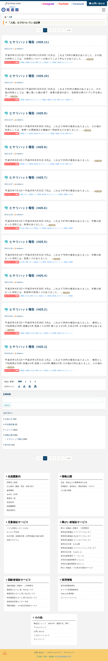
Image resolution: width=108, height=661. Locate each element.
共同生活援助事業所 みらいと (72, 564)
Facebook (77, 4)
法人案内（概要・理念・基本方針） (21, 486)
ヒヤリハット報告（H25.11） (30, 42)
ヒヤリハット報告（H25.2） (29, 309)
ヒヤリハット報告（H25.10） (30, 76)
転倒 (59, 62)
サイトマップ (39, 639)
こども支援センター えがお (17, 528)
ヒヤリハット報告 (12, 62)
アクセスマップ (40, 627)
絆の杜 (8, 445)
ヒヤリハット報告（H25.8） (29, 147)
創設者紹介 (11, 510)
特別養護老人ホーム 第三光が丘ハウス (22, 598)
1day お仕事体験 (67, 594)
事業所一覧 (11, 498)
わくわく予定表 (13, 532)
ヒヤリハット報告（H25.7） (29, 177)
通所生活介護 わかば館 (70, 544)
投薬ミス (48, 62)
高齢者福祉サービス (19, 579)
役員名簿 (10, 502)
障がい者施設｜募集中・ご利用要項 (75, 528)
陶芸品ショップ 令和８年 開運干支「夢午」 (52, 623)
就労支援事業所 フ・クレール (72, 556)
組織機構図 (11, 506)
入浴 (33, 62)
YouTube (63, 4)
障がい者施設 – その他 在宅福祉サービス (77, 568)
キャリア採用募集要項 (69, 590)
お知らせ (9, 419)
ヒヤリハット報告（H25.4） (29, 275)
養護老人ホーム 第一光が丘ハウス (20, 590)
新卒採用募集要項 (68, 586)
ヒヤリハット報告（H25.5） (29, 241)
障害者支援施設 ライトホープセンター (76, 540)
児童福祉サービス (18, 522)
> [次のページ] (63, 30)
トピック (9, 430)
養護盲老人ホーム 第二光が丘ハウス (21, 594)
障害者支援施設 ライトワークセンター (76, 532)
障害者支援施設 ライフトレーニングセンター (78, 548)
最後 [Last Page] (69, 30)
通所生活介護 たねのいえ (71, 552)
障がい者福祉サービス (74, 522)
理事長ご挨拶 (12, 482)
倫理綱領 (10, 490)
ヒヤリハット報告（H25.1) (28, 346)
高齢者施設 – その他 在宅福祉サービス (22, 606)
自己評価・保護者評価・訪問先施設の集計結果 (25, 536)
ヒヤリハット (68, 62)
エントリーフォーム (69, 598)
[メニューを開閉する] (103, 9)
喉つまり (39, 62)
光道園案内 (14, 476)
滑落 (54, 62)
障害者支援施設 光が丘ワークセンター (76, 536)
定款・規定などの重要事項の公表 (74, 482)
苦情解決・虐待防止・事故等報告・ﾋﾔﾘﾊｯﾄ (77, 486)
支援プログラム (13, 540)
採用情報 (67, 579)
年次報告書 (9, 424)
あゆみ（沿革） (13, 494)
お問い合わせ (97, 3)
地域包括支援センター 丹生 (17, 602)
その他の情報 (66, 490)
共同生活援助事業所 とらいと (72, 560)
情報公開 (9, 435)
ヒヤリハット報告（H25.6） (29, 208)
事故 (22, 62)
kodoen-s (20, 49)
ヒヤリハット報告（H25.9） (29, 113)
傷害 (28, 62)
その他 (38, 617)
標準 (20, 381)
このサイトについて (42, 635)
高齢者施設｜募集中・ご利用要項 (20, 586)
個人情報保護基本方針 (63, 656)
